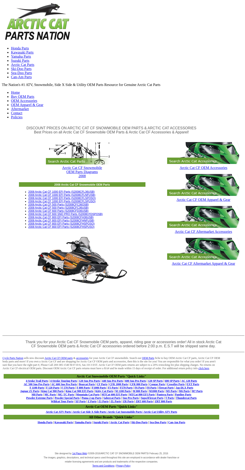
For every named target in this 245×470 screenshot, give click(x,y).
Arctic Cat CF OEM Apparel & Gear (203, 198)
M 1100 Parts (123, 391)
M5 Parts (171, 391)
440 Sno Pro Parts (112, 380)
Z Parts (92, 401)
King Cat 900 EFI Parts (79, 391)
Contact (16, 113)
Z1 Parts (103, 401)
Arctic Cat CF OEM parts (59, 358)
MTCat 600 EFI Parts (114, 394)
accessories (82, 358)
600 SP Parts (172, 380)
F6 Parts (140, 387)
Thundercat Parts (186, 398)
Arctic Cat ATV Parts (58, 411)
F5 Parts (113, 387)
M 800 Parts (140, 391)
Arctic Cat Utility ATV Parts (160, 411)
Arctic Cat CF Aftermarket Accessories (203, 230)
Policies (17, 117)
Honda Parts (20, 48)
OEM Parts (148, 358)
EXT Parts (193, 384)
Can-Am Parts (21, 77)
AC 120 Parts (189, 380)
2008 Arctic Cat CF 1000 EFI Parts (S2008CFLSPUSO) (62, 201)
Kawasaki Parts (22, 52)
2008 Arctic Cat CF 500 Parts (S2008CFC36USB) (58, 207)
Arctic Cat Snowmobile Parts (124, 411)
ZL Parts (116, 401)
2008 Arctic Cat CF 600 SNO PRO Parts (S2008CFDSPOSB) (65, 214)
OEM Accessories (24, 101)
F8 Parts (152, 387)
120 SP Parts (155, 380)
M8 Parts (37, 394)
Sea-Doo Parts (21, 73)
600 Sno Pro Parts (135, 380)
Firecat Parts (166, 387)
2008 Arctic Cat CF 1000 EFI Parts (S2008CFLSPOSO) (62, 198)
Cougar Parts (157, 384)
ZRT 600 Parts (144, 401)
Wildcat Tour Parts (62, 401)
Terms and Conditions (103, 466)
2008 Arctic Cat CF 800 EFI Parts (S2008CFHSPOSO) (61, 223)
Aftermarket (20, 109)
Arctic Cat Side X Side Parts (90, 411)
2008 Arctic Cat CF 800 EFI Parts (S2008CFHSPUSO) (61, 227)
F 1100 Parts (37, 387)
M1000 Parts (156, 391)
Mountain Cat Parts (88, 394)
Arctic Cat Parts (22, 65)
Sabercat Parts (112, 398)
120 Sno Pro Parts (89, 380)
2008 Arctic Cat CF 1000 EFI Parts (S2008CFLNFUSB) (61, 195)
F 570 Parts (68, 387)
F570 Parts (126, 387)
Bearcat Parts (87, 384)
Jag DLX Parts (184, 387)
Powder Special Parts (67, 398)
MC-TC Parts (66, 394)
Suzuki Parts (20, 60)
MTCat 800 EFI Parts (142, 394)
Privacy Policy (123, 466)
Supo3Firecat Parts (152, 398)
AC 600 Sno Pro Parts (64, 384)
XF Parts (80, 401)
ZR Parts (128, 401)
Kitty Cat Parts (104, 391)
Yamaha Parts (21, 56)
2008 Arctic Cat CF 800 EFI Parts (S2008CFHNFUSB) (61, 220)
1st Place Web (79, 453)
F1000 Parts (99, 387)
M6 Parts (184, 391)
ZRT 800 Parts (163, 401)
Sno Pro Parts (131, 398)
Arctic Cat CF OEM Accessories (203, 166)
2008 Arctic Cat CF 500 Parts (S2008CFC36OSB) (58, 204)
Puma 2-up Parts (91, 398)
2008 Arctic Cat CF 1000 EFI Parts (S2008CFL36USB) (61, 191)
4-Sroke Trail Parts (37, 380)
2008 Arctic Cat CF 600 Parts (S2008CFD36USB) (58, 211)
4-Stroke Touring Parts (63, 380)
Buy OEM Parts (22, 97)
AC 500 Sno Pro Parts (36, 384)
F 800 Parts (83, 387)
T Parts (169, 398)
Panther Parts (183, 394)
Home (15, 92)
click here (203, 368)
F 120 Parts (52, 387)
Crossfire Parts (175, 384)
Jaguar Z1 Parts (29, 391)
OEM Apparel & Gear (27, 105)
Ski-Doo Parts (21, 69)
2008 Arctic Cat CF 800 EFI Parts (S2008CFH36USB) (61, 217)
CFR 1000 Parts (118, 384)
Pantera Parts (165, 394)
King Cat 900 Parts (52, 391)
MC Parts (50, 394)
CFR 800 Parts (138, 384)
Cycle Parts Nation (13, 358)
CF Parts (102, 384)
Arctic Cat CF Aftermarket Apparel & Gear (203, 261)
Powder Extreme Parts (39, 398)
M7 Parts (197, 391)
